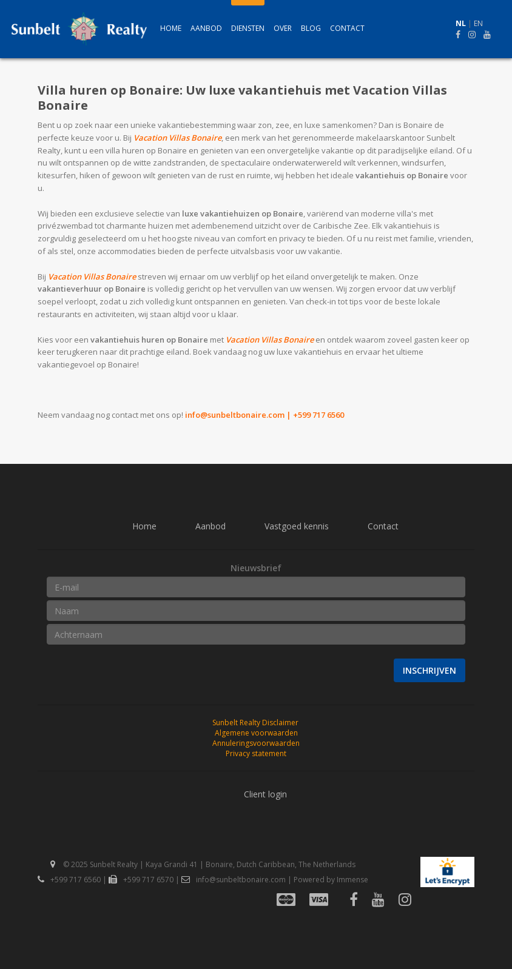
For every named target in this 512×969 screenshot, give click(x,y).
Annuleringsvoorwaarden (256, 743)
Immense (352, 879)
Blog (311, 28)
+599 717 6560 (69, 879)
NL (461, 23)
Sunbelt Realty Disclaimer (255, 722)
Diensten (247, 28)
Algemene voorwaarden (256, 733)
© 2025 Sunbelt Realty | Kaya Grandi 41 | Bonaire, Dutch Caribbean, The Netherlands (202, 864)
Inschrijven (429, 670)
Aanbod (206, 28)
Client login (265, 794)
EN (478, 23)
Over (283, 28)
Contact (347, 28)
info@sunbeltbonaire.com (235, 414)
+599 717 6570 (141, 879)
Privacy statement (256, 753)
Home (170, 28)
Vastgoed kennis (296, 526)
